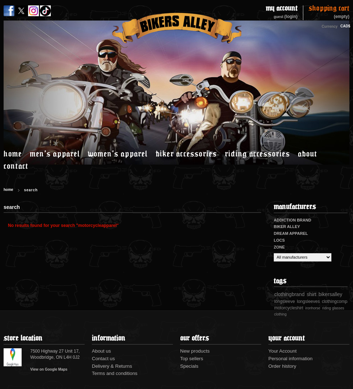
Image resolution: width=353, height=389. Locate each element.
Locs (279, 240)
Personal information (290, 358)
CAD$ (344, 26)
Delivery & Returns (112, 366)
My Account (282, 8)
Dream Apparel (291, 233)
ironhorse (312, 308)
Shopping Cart (329, 8)
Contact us (103, 358)
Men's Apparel (55, 153)
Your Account (282, 351)
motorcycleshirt (288, 307)
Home (13, 153)
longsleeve (284, 301)
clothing (280, 314)
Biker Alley (287, 226)
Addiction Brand (292, 220)
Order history (282, 366)
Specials (189, 366)
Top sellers (191, 358)
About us (101, 351)
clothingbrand (289, 294)
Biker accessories (186, 153)
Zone (279, 247)
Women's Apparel (118, 153)
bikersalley (330, 294)
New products (195, 351)
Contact (16, 166)
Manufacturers (295, 206)
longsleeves (308, 301)
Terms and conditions (115, 373)
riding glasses (333, 308)
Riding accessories (257, 153)
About (307, 153)
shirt (311, 294)
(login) (291, 16)
